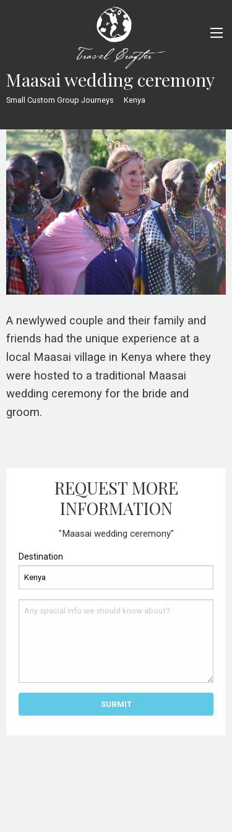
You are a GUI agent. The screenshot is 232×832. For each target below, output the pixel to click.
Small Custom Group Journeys (60, 100)
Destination (41, 556)
